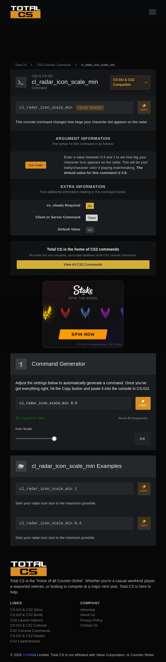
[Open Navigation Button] (152, 12)
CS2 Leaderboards (25, 641)
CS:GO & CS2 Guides (27, 636)
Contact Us (89, 625)
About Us (87, 615)
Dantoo (29, 655)
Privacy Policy (91, 620)
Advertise (87, 610)
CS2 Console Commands (54, 64)
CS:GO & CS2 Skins (26, 610)
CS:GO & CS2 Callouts (28, 625)
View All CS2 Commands (83, 264)
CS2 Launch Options (26, 620)
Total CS (20, 64)
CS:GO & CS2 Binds (26, 615)
